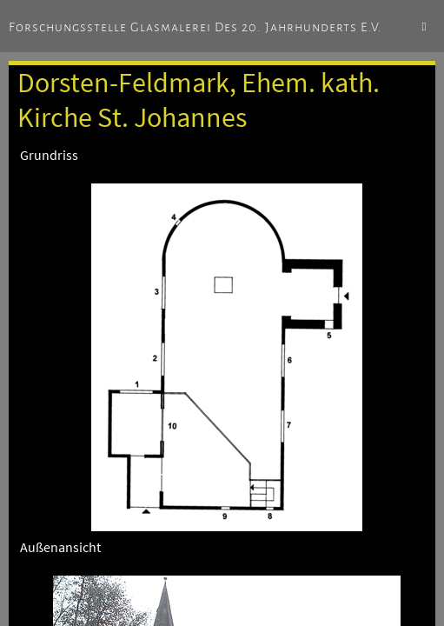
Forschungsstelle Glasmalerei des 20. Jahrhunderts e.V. (195, 27)
